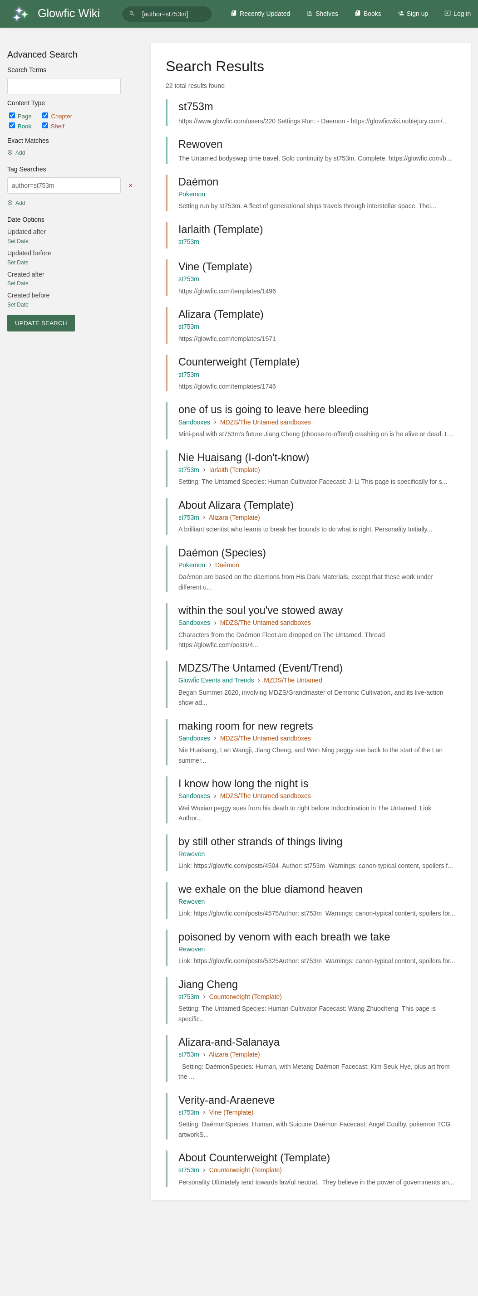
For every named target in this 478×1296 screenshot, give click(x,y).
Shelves (322, 13)
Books (368, 13)
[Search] (133, 14)
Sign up (413, 13)
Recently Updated (260, 13)
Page (21, 116)
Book (21, 126)
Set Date (18, 241)
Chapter (57, 116)
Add (16, 153)
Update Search (41, 323)
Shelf (53, 126)
